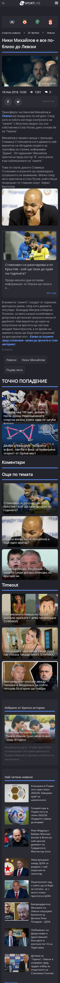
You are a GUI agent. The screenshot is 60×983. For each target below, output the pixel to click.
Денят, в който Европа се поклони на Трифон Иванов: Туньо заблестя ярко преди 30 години (28, 736)
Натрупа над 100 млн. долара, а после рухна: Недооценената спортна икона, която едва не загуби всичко (30, 417)
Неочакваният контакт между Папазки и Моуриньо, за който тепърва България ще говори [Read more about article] (26, 685)
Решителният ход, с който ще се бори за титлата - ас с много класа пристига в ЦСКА (42, 888)
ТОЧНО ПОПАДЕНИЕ (24, 381)
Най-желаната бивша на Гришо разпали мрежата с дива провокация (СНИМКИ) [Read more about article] (30, 617)
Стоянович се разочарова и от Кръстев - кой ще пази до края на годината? (29, 269)
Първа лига (14, 370)
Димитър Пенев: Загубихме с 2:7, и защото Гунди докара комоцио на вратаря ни (28, 572)
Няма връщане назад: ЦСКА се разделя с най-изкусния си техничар (40, 866)
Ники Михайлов (33, 360)
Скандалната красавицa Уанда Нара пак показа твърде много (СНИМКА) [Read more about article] (29, 652)
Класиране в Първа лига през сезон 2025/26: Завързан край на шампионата (42, 792)
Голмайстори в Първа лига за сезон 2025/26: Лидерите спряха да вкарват (41, 815)
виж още (51, 292)
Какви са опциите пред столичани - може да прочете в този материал (29, 340)
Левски (7, 116)
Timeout (10, 585)
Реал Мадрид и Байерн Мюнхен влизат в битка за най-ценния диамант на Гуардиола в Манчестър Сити (41, 841)
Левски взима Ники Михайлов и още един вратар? (27, 540)
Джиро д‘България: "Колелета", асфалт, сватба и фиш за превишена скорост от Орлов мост (29, 449)
